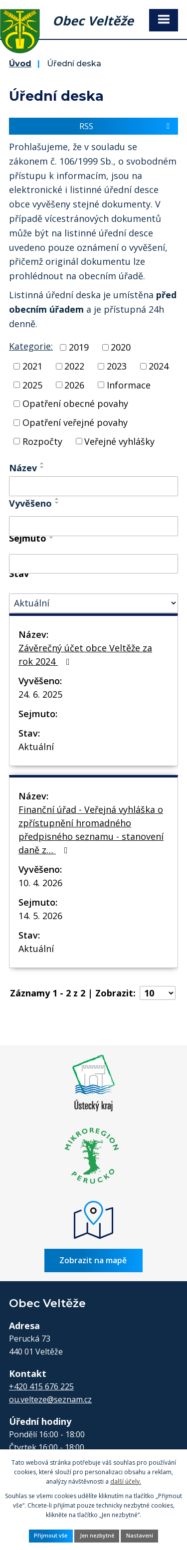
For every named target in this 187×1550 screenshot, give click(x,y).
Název (23, 468)
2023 (117, 366)
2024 (159, 366)
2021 (32, 366)
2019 (79, 347)
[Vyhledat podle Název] (93, 486)
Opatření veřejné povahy (75, 422)
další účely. (125, 1481)
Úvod (20, 63)
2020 (121, 347)
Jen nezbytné (97, 1535)
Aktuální (36, 747)
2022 (74, 366)
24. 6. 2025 (40, 694)
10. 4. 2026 (40, 883)
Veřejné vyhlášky (119, 441)
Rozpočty (42, 441)
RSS (126, 126)
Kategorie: (31, 346)
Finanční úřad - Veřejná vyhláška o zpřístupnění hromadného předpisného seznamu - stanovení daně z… (91, 829)
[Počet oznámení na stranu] (158, 993)
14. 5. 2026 (40, 916)
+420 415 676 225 (41, 1386)
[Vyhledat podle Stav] (93, 603)
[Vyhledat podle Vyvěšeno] (93, 526)
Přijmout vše (50, 1535)
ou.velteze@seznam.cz (50, 1399)
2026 (74, 384)
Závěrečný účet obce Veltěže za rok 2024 (85, 654)
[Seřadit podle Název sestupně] (42, 467)
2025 (32, 384)
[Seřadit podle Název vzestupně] (42, 463)
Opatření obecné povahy (75, 403)
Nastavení (139, 1535)
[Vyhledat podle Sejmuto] (93, 564)
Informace (129, 384)
